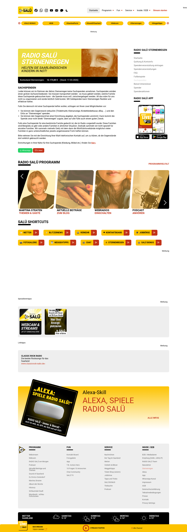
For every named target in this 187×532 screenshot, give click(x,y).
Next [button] (168, 23)
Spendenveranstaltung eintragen (148, 65)
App (68, 461)
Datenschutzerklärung (151, 489)
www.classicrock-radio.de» (33, 363)
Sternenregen (147, 468)
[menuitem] (93, 9)
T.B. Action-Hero (73, 465)
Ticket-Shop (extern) (112, 472)
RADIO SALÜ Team (149, 461)
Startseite (93, 10)
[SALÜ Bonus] (159, 243)
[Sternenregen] (128, 243)
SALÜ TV (70, 475)
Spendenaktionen (142, 91)
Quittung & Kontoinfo (143, 61)
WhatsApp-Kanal (149, 479)
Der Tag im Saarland (112, 458)
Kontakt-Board (72, 455)
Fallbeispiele (139, 76)
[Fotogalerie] (41, 243)
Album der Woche (36, 484)
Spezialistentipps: (25, 299)
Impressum (146, 482)
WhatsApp (25, 150)
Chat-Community (73, 472)
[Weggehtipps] (73, 243)
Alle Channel (136, 528)
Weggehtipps (109, 468)
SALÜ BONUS (109, 482)
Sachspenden (140, 80)
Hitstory (32, 487)
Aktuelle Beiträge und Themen (37, 469)
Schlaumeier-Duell (36, 491)
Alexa (144, 472)
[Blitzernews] (67, 233)
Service (128, 10)
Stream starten (160, 10)
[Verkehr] (94, 233)
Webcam (32, 458)
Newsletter (146, 465)
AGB (144, 486)
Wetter (107, 461)
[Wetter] (36, 233)
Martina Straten (35, 480)
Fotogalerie (71, 458)
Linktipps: (22, 343)
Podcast (32, 465)
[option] (37, 192)
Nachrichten (109, 455)
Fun (118, 10)
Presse (145, 496)
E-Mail (39, 150)
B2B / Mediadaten (149, 455)
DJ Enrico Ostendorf (37, 477)
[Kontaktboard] (127, 233)
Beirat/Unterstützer (142, 84)
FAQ (135, 73)
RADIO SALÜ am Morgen (38, 461)
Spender (137, 87)
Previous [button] (19, 23)
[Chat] (96, 243)
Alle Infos (153, 418)
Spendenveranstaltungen (145, 69)
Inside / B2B (142, 10)
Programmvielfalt (159, 164)
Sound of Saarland (36, 474)
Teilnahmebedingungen (151, 492)
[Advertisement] (93, 39)
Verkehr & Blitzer (111, 465)
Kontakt (145, 499)
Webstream (33, 455)
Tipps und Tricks (110, 479)
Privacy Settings (148, 503)
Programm (107, 10)
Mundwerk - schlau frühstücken (36, 495)
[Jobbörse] (154, 233)
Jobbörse (108, 475)
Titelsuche (108, 486)
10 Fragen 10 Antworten (76, 468)
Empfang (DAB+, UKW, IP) (152, 458)
